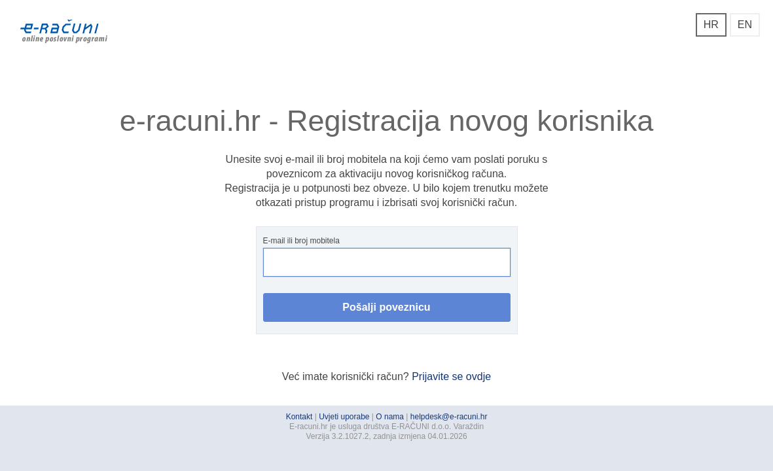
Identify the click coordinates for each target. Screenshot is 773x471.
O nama (390, 416)
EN (745, 24)
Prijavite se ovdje (451, 376)
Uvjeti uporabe (344, 416)
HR (711, 24)
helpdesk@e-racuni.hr (449, 416)
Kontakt (299, 416)
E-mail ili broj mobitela (387, 256)
